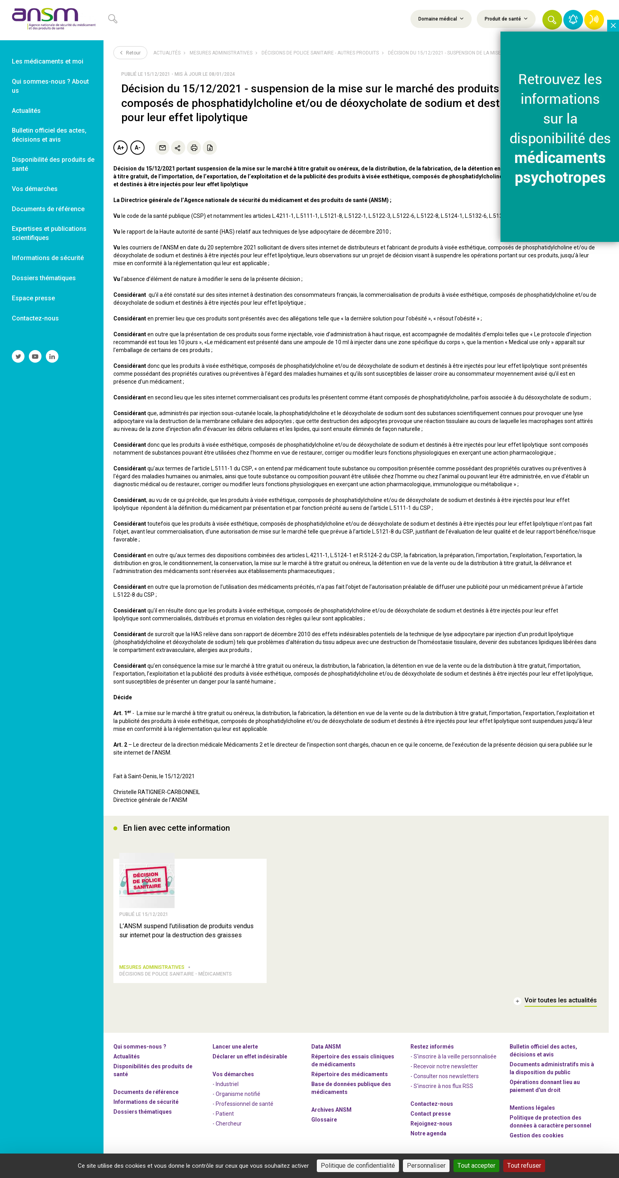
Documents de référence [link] (48, 209)
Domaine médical (441, 18)
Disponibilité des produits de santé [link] (53, 164)
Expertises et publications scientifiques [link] (49, 233)
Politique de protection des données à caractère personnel (550, 1125)
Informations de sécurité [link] (48, 258)
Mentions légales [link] (532, 1111)
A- (138, 147)
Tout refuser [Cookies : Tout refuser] (524, 1165)
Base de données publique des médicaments (351, 1091)
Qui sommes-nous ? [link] (139, 1050)
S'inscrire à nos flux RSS (443, 1089)
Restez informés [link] (432, 1050)
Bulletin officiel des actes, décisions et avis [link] (49, 135)
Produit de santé (506, 18)
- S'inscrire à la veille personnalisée (453, 1059)
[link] (51, 20)
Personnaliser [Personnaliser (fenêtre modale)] (426, 1165)
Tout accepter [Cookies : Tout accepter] (476, 1165)
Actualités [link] (26, 110)
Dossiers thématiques (142, 1115)
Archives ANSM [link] (331, 1113)
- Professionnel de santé (243, 1107)
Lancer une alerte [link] (235, 1050)
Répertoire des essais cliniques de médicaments (352, 1063)
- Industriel (226, 1087)
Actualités (167, 53)
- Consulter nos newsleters (444, 1079)
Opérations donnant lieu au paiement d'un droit (545, 1089)
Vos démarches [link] (35, 189)
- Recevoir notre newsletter (444, 1069)
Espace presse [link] (33, 298)
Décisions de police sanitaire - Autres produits (320, 53)
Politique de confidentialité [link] (358, 1165)
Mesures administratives (221, 53)
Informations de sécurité (146, 1105)
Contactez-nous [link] (35, 318)
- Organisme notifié (236, 1097)
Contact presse (430, 1117)
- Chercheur (227, 1127)
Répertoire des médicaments (349, 1077)
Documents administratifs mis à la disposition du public (552, 1071)
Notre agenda (428, 1136)
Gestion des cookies (537, 1138)
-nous (431, 1127)
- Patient (223, 1117)
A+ (120, 147)
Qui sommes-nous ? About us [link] (50, 86)
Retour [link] (130, 52)
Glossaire (324, 1123)
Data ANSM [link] (326, 1050)
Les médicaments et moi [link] (47, 61)
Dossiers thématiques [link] (44, 278)
